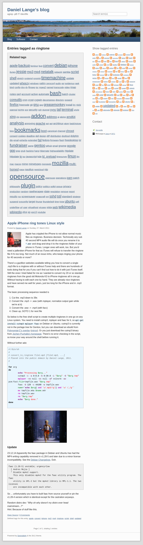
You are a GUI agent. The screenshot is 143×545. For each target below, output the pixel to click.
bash (55, 93)
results (13, 196)
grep (18, 151)
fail (40, 140)
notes (13, 94)
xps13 (34, 212)
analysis (17, 123)
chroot (70, 130)
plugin (28, 185)
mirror (34, 330)
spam (124, 95)
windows (34, 83)
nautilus (29, 169)
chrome (131, 61)
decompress (49, 100)
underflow (14, 207)
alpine (63, 117)
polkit (53, 186)
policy (39, 186)
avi (63, 83)
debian (60, 65)
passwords (25, 117)
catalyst (123, 61)
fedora (46, 140)
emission (94, 71)
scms (21, 109)
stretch (20, 78)
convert (48, 65)
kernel (108, 85)
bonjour (34, 66)
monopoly (46, 164)
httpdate (14, 156)
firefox (14, 104)
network (58, 72)
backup (24, 65)
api (47, 123)
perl (19, 94)
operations (61, 178)
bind (12, 87)
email (16, 140)
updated (14, 83)
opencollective (98, 91)
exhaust (102, 71)
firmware (54, 140)
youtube (42, 212)
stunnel (46, 110)
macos (18, 164)
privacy (67, 186)
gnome (62, 145)
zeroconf (50, 83)
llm (78, 156)
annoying (30, 123)
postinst (121, 91)
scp (26, 110)
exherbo (23, 140)
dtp (11, 140)
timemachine (53, 77)
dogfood (66, 136)
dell (37, 136)
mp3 (30, 72)
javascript (31, 156)
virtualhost (33, 207)
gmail (55, 146)
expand (68, 100)
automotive (115, 58)
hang (36, 151)
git (31, 104)
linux (72, 156)
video (67, 87)
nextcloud (39, 169)
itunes (13, 72)
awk (77, 83)
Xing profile (99, 130)
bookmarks (27, 130)
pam (69, 177)
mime (25, 164)
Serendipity (22, 535)
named (50, 87)
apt (51, 123)
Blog (9, 39)
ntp (46, 169)
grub (23, 151)
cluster (72, 94)
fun (108, 75)
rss (19, 196)
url (21, 207)
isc (37, 87)
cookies (22, 136)
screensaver (28, 196)
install (69, 104)
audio (58, 83)
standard (67, 196)
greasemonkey (54, 104)
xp (29, 212)
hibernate (44, 151)
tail (59, 109)
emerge (130, 68)
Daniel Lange (21, 228)
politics (46, 186)
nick (78, 104)
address (52, 116)
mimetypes (35, 164)
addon (38, 116)
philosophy (15, 186)
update (70, 78)
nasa (21, 169)
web (55, 207)
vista (49, 207)
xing (13, 116)
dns (23, 87)
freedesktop (71, 140)
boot (44, 130)
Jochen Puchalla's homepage (27, 333)
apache (40, 123)
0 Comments (25, 515)
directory (60, 100)
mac (12, 164)
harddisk (113, 81)
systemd (28, 78)
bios (12, 131)
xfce (24, 212)
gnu (36, 104)
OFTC (113, 134)
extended (32, 140)
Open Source (12, 515)
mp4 (37, 72)
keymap (124, 85)
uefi (77, 202)
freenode (24, 104)
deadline (30, 136)
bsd (111, 61)
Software (20, 39)
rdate (47, 191)
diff (48, 136)
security (33, 109)
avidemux (70, 83)
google (71, 145)
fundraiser (18, 145)
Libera (107, 134)
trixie (61, 202)
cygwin (38, 99)
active (34, 94)
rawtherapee (36, 191)
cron (25, 99)
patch (76, 177)
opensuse (50, 178)
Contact (34, 39)
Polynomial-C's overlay (18, 330)
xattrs (42, 83)
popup (59, 186)
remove (64, 191)
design (43, 136)
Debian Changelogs (40, 459)
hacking (30, 151)
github (49, 146)
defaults (132, 64)
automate (43, 94)
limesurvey (62, 156)
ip (21, 156)
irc (74, 104)
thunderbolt (48, 202)
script (75, 72)
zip (17, 117)
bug (40, 66)
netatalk (47, 72)
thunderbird (102, 101)
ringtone (60, 518)
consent (13, 136)
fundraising (126, 75)
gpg (41, 105)
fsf (80, 140)
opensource (27, 176)
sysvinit (36, 78)
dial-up (104, 68)
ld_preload (49, 156)
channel (61, 131)
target (32, 201)
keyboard (116, 85)
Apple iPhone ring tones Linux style (35, 223)
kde (39, 156)
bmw (99, 61)
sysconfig (23, 202)
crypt (31, 99)
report (72, 191)
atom (66, 123)
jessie (21, 71)
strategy (77, 196)
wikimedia (67, 207)
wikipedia (16, 212)
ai (58, 117)
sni (47, 196)
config (18, 87)
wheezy (24, 83)
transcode (59, 87)
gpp (12, 150)
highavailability (57, 151)
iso (23, 156)
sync (53, 109)
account (26, 94)
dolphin (74, 135)
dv (26, 87)
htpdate (69, 150)
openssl (13, 110)
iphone (73, 65)
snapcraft (40, 196)
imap (73, 87)
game (31, 146)
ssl (59, 196)
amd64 (70, 116)
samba (66, 72)
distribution (55, 136)
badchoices (75, 123)
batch (65, 94)
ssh (40, 110)
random (24, 191)
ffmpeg (31, 87)
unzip (76, 110)
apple (14, 65)
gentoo (39, 145)
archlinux (58, 123)
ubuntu (70, 201)
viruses (42, 207)
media (109, 88)
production (15, 191)
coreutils (16, 100)
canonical (52, 131)
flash (61, 140)
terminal (67, 109)
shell (13, 78)
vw (93, 110)
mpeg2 (42, 87)
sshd (52, 196)
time (57, 202)
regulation (55, 191)
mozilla (60, 163)
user (25, 207)
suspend (14, 202)
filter (128, 71)
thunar (39, 202)
